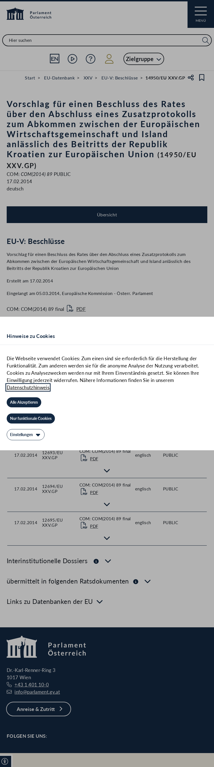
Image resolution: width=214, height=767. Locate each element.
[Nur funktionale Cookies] (31, 418)
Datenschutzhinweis (28, 387)
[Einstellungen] (26, 434)
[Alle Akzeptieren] (24, 402)
